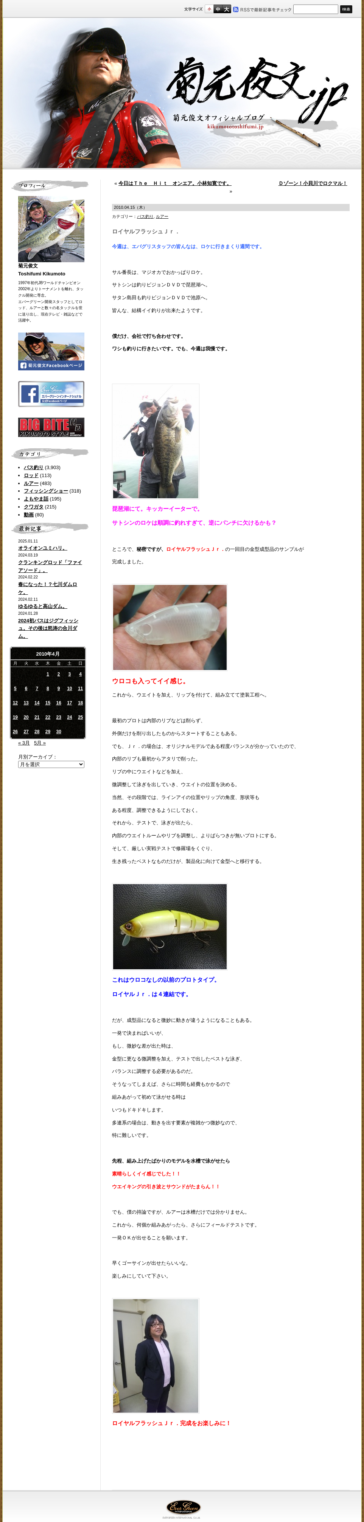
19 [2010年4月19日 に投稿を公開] (15, 717)
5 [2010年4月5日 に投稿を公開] (15, 688)
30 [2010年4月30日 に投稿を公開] (58, 731)
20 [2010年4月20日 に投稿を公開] (25, 717)
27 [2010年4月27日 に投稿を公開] (25, 731)
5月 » (40, 743)
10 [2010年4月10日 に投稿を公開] (69, 688)
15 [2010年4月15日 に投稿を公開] (47, 703)
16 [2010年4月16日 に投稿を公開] (58, 703)
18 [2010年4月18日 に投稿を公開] (80, 703)
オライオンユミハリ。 (42, 548)
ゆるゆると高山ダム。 (42, 606)
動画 (29, 515)
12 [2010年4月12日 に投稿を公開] (15, 703)
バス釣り (34, 467)
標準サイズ (209, 9)
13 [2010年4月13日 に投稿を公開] (25, 703)
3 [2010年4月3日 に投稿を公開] (69, 674)
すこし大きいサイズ (217, 9)
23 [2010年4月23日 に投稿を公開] (58, 717)
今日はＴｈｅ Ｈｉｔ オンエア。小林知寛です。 (175, 183)
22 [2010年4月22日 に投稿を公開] (47, 717)
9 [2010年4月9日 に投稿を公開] (59, 688)
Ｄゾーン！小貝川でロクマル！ (312, 183)
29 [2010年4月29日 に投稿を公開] (47, 731)
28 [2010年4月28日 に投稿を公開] (36, 731)
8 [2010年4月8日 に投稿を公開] (48, 688)
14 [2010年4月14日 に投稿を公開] (36, 703)
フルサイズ (226, 9)
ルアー (31, 483)
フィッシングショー (46, 491)
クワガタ (34, 507)
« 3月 (24, 743)
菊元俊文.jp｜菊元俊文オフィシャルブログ (182, 93)
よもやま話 (36, 499)
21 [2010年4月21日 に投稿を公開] (36, 717)
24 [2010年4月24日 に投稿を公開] (69, 717)
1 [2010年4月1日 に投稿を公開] (48, 674)
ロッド (31, 475)
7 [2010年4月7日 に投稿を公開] (37, 688)
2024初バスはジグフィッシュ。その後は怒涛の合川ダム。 (48, 628)
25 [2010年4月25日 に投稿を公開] (80, 717)
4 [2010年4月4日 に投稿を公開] (80, 674)
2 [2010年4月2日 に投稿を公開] (59, 674)
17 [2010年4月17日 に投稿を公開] (69, 703)
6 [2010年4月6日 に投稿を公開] (26, 688)
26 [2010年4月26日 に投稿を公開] (15, 731)
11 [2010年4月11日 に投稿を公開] (80, 688)
